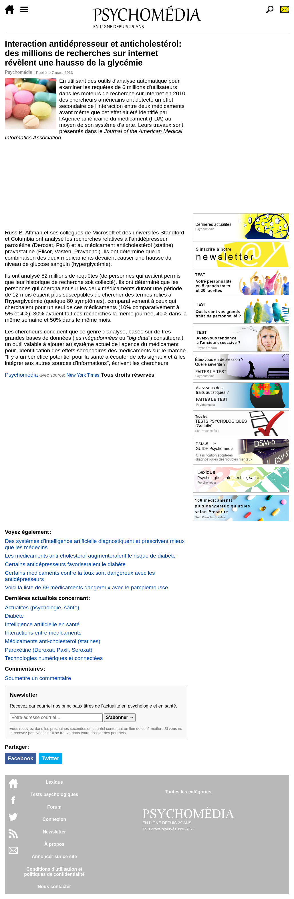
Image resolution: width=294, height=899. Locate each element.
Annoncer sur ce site (54, 856)
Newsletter (54, 831)
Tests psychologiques (54, 794)
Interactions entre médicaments (43, 633)
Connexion (54, 819)
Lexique (54, 782)
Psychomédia (18, 72)
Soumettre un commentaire (38, 678)
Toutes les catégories (188, 791)
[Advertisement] (96, 184)
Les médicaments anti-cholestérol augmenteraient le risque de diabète (90, 556)
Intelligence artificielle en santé (42, 624)
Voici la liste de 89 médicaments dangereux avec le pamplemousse (86, 587)
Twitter (50, 758)
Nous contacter (54, 886)
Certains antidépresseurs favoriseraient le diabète (65, 564)
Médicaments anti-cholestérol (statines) (52, 641)
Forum (54, 807)
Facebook (20, 758)
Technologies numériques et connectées (54, 658)
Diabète (14, 616)
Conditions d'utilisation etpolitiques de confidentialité (54, 872)
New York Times (83, 375)
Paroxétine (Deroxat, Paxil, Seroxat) (48, 650)
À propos (54, 844)
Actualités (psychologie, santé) (42, 607)
